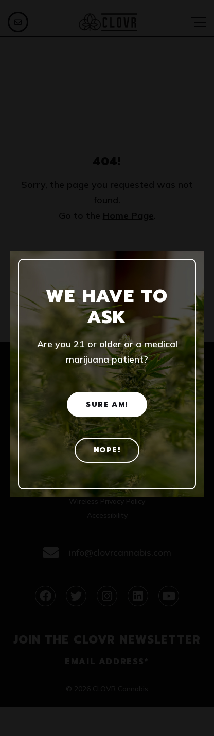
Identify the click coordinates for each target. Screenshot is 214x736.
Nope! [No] (107, 450)
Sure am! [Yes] (107, 404)
